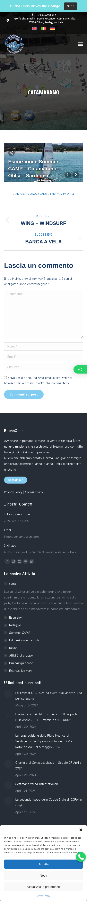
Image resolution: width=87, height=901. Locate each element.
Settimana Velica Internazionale (37, 784)
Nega (43, 875)
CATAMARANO (37, 194)
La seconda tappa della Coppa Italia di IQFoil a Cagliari (48, 802)
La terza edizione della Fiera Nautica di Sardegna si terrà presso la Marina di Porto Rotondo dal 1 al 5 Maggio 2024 (45, 741)
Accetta (43, 864)
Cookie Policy (43, 895)
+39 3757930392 (43, 15)
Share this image (11, 153)
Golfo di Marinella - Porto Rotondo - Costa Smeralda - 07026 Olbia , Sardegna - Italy (41, 20)
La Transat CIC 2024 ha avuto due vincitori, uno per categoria (48, 695)
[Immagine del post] (8, 694)
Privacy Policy (13, 492)
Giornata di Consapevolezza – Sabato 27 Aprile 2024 (48, 765)
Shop (70, 6)
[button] (81, 830)
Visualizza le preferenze (43, 886)
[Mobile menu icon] (80, 44)
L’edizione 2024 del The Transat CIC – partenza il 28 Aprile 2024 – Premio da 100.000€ (48, 717)
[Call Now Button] (81, 857)
